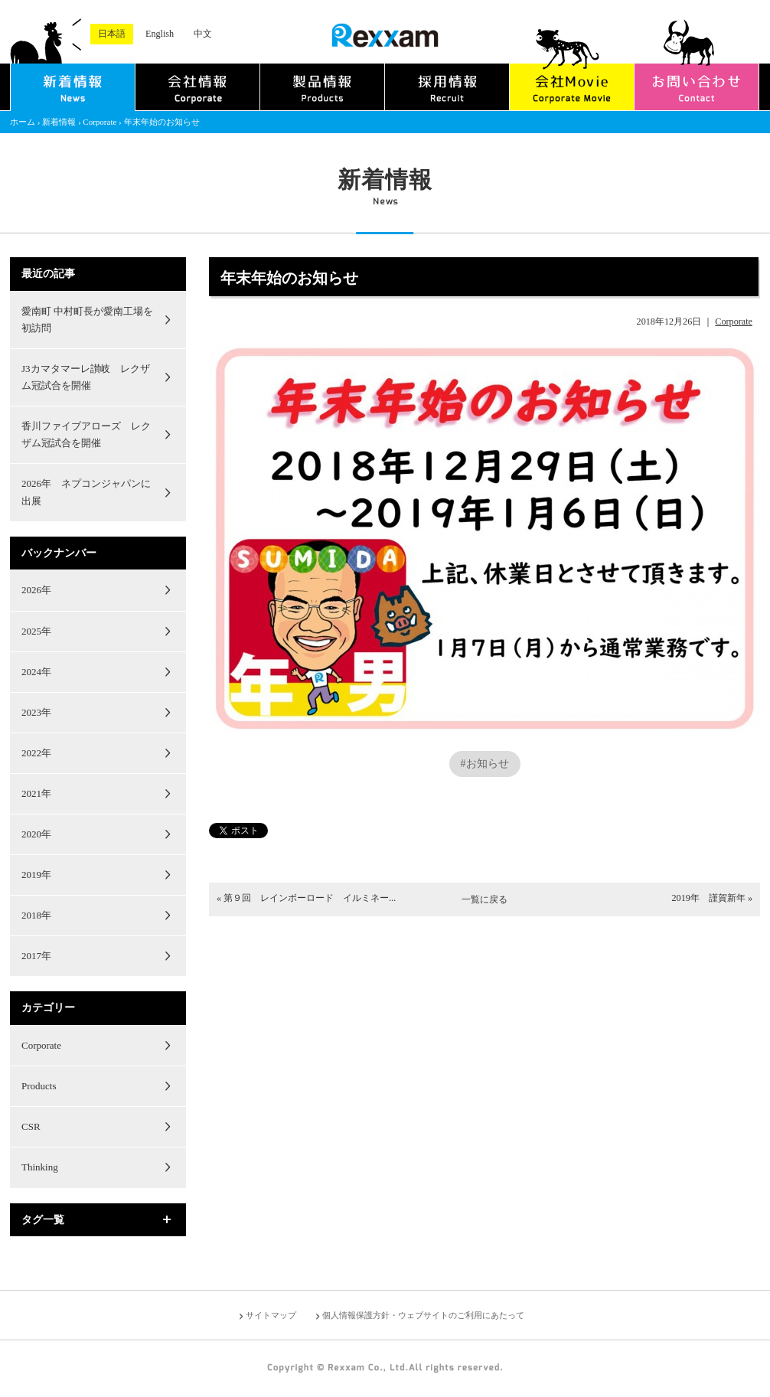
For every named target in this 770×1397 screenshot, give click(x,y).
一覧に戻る (484, 899)
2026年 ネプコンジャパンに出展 (86, 492)
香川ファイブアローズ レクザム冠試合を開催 (86, 434)
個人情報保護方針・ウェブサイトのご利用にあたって (423, 1315)
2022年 (36, 753)
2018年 (36, 915)
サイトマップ (271, 1315)
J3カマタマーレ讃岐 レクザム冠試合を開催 (85, 377)
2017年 (36, 955)
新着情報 (59, 121)
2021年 (36, 793)
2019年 (36, 874)
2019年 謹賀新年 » (712, 898)
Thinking (39, 1167)
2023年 (36, 712)
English (159, 33)
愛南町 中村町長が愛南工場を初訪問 (87, 319)
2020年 (36, 834)
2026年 (36, 590)
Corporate (99, 121)
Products (39, 1086)
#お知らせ (485, 763)
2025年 (36, 631)
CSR (31, 1126)
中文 (203, 33)
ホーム (22, 121)
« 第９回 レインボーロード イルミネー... (306, 898)
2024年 (36, 671)
